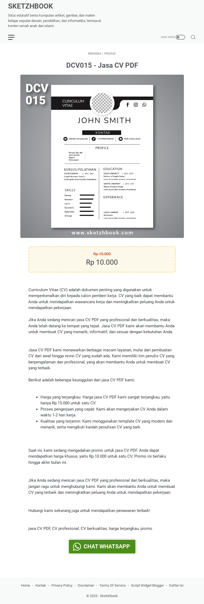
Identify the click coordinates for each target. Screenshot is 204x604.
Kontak (40, 585)
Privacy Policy (61, 585)
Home (25, 585)
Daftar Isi (176, 585)
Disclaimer (86, 585)
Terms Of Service (112, 585)
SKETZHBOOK (30, 6)
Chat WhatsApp (107, 546)
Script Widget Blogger (147, 585)
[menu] (14, 37)
